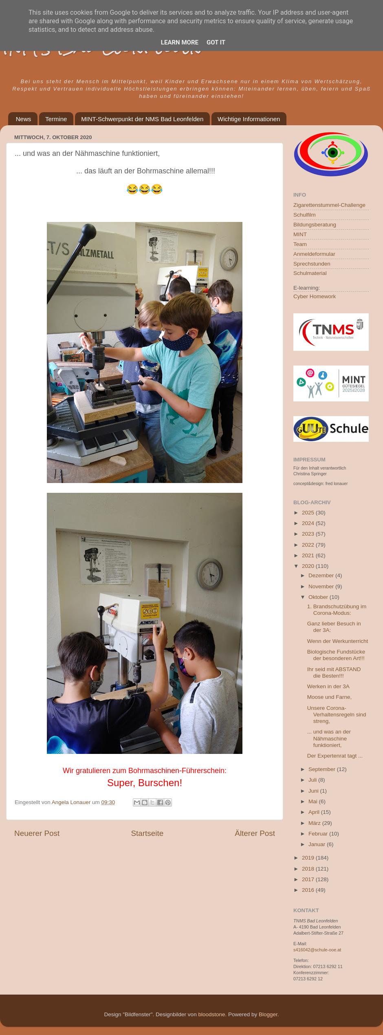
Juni (314, 791)
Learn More (179, 42)
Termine (56, 118)
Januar (317, 844)
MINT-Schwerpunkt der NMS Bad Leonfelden (142, 118)
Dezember (321, 575)
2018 (309, 869)
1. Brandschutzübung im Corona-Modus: (337, 609)
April (314, 812)
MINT (300, 234)
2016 (309, 890)
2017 (309, 879)
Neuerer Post (36, 833)
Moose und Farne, (329, 697)
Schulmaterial (310, 273)
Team (300, 244)
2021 (309, 555)
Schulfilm (304, 215)
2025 (309, 513)
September (322, 769)
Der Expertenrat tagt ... (335, 756)
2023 (309, 534)
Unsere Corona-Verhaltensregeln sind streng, (336, 714)
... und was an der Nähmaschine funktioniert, (329, 738)
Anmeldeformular (314, 254)
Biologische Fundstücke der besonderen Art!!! (336, 655)
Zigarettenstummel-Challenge (329, 205)
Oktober (319, 597)
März (315, 823)
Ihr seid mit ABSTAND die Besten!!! (334, 672)
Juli (313, 780)
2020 (309, 566)
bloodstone (211, 1014)
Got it (216, 42)
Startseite (147, 833)
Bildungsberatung (314, 225)
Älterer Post (255, 833)
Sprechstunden (311, 264)
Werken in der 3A (328, 686)
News (23, 118)
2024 (309, 523)
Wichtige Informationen (249, 118)
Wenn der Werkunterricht (337, 641)
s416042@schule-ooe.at (317, 949)
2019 (309, 858)
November (321, 586)
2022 (309, 545)
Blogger (268, 1014)
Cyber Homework (314, 296)
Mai (313, 801)
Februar (318, 834)
